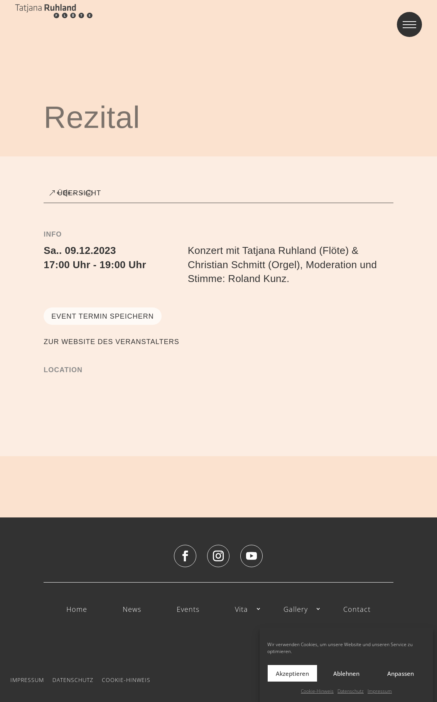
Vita (241, 610)
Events (188, 610)
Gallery (295, 610)
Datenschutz (72, 679)
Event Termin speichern (102, 316)
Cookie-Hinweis (126, 679)
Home (76, 610)
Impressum (27, 679)
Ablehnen (346, 682)
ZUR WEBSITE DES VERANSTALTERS (111, 342)
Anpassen (400, 682)
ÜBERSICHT (79, 193)
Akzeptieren (292, 682)
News (132, 610)
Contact (357, 610)
